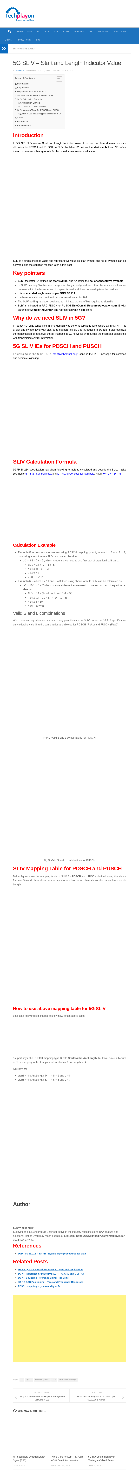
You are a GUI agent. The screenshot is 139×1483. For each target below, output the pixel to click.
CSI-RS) (53, 1273)
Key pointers (23, 87)
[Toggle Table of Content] (60, 79)
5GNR (66, 31)
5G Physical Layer (24, 48)
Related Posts (24, 125)
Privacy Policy (24, 39)
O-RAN (8, 39)
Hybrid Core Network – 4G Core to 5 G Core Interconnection (65, 1460)
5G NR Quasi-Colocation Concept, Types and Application (52, 1269)
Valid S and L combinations (34, 106)
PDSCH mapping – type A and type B (40, 1285)
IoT (90, 31)
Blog (37, 39)
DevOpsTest (103, 31)
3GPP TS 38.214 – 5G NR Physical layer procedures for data (54, 1253)
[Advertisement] (69, 1328)
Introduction (23, 83)
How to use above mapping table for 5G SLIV (43, 113)
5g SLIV (29, 1379)
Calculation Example (31, 103)
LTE (56, 31)
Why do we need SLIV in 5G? (32, 91)
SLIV (54, 1379)
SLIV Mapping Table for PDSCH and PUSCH (40, 110)
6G (38, 31)
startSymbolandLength (68, 1379)
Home (20, 31)
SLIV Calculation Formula (30, 99)
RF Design (78, 31)
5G (22, 1379)
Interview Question (42, 1379)
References (23, 121)
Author (20, 70)
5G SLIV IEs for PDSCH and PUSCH (36, 95)
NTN (47, 31)
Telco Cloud (120, 31)
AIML (30, 31)
